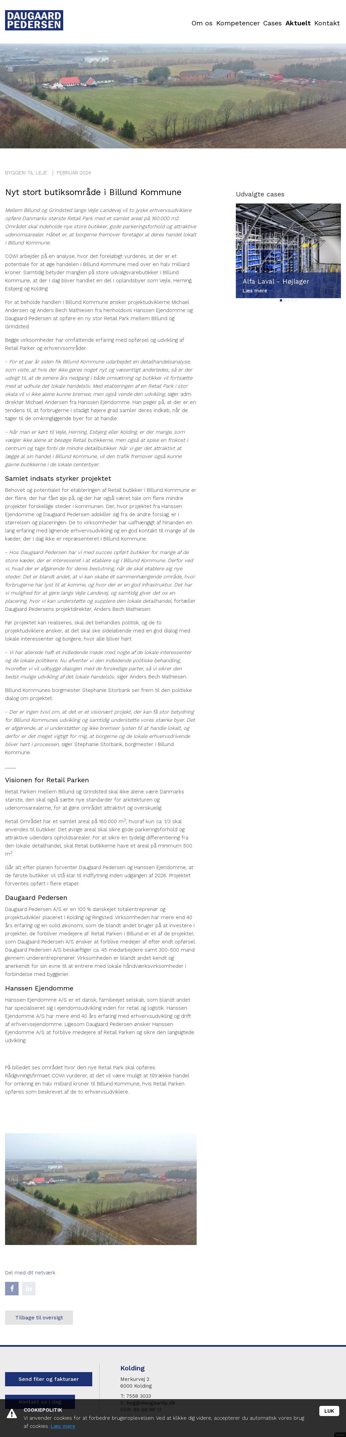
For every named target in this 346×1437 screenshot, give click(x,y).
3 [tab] (288, 300)
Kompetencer (185, 23)
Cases (235, 23)
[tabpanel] (288, 250)
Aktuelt (276, 23)
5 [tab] (296, 300)
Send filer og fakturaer (49, 1379)
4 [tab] (292, 300)
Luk (329, 1411)
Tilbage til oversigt (39, 1317)
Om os (134, 23)
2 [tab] (284, 300)
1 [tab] (281, 300)
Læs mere (63, 1426)
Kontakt (319, 23)
